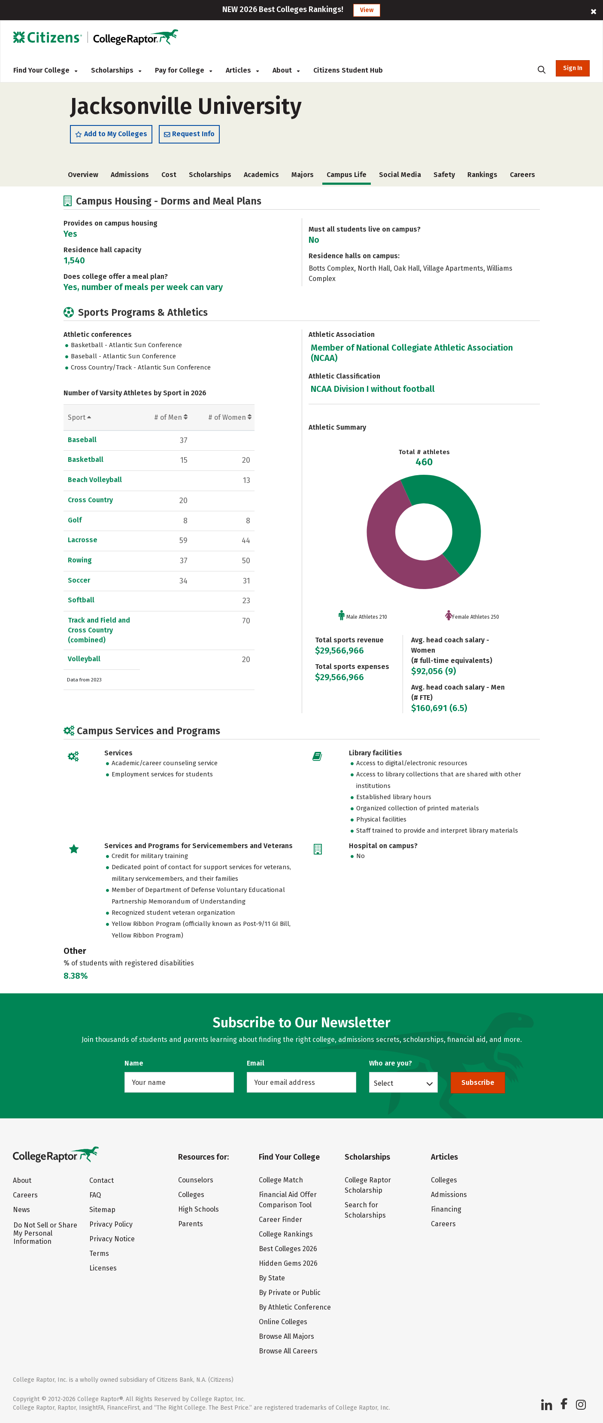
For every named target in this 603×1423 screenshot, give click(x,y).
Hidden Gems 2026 (288, 1263)
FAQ (95, 1195)
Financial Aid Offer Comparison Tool (288, 1200)
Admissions (130, 177)
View (366, 10)
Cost (168, 177)
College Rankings (286, 1234)
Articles (242, 70)
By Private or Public (290, 1293)
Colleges (191, 1195)
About (286, 70)
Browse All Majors (286, 1336)
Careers (522, 177)
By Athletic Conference (295, 1307)
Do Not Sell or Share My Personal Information (45, 1233)
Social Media (400, 177)
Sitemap (102, 1210)
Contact (101, 1181)
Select (383, 1083)
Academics (261, 177)
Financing (446, 1209)
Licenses (103, 1268)
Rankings (482, 177)
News (21, 1210)
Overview (83, 177)
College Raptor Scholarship (368, 1185)
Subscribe (477, 1082)
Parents (190, 1224)
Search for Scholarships (365, 1210)
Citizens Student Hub (348, 70)
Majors (302, 177)
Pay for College (183, 70)
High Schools (198, 1209)
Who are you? (390, 1063)
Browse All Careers (288, 1351)
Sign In (572, 68)
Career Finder (280, 1219)
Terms (99, 1254)
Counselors (195, 1180)
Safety (444, 177)
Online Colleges (283, 1322)
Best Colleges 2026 (288, 1249)
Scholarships (116, 70)
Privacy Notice (112, 1239)
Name (133, 1063)
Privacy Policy (111, 1225)
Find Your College (45, 70)
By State (272, 1278)
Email (255, 1063)
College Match (281, 1180)
